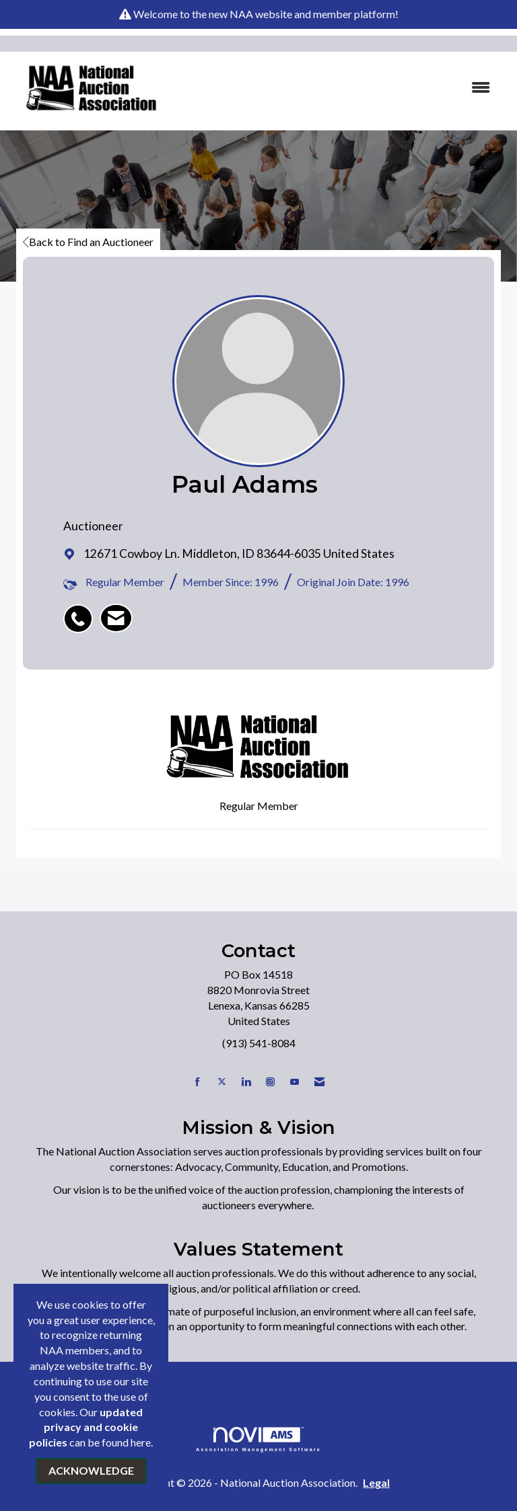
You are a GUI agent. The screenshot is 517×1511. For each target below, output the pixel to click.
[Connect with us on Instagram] (270, 1081)
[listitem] (81, 611)
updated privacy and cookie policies (86, 1427)
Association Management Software (258, 1439)
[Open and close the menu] (338, 87)
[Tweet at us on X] (222, 1081)
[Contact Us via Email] (319, 1081)
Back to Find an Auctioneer (88, 241)
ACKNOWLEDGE (91, 1470)
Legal (376, 1482)
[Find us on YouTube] (294, 1081)
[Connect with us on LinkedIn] (246, 1081)
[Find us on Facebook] (197, 1081)
